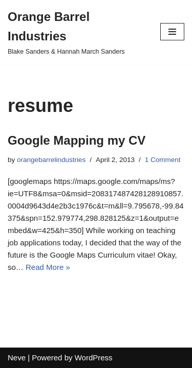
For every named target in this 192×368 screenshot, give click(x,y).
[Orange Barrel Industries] (76, 32)
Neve (17, 357)
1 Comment (163, 160)
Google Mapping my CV (76, 140)
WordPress (94, 357)
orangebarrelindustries (51, 160)
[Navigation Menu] (172, 31)
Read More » (48, 267)
